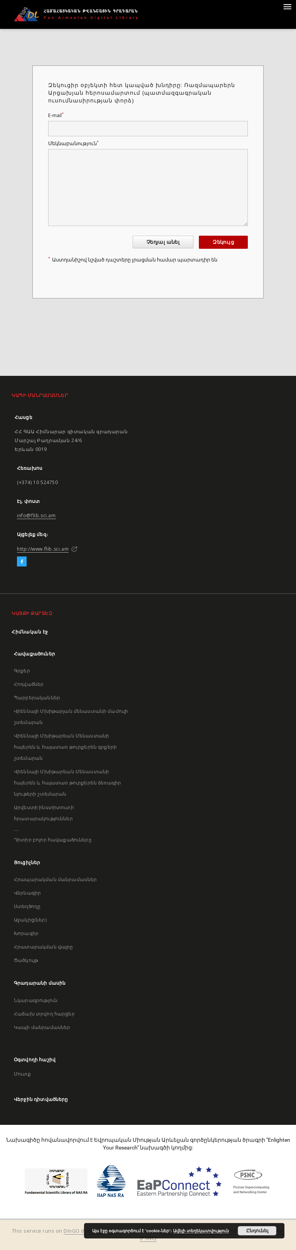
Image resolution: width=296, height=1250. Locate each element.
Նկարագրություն (35, 1000)
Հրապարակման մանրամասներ (55, 879)
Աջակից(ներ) (30, 920)
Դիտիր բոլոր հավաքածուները (53, 839)
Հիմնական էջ (30, 631)
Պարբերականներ (37, 697)
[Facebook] (22, 561)
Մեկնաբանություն (73, 143)
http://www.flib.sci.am (43, 549)
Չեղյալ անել (163, 242)
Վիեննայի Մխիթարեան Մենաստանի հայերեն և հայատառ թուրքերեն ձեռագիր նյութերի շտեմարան (67, 782)
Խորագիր (26, 933)
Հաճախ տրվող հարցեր (44, 1013)
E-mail (56, 115)
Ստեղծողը (27, 906)
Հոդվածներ (29, 684)
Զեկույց (223, 242)
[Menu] (287, 6)
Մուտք (22, 1074)
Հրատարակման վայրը (43, 946)
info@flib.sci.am (36, 515)
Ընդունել (257, 1230)
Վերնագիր (27, 893)
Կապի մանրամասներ (42, 1027)
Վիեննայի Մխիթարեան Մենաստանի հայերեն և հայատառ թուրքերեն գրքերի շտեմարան (65, 746)
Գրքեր (22, 670)
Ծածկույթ (26, 960)
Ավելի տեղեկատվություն (201, 1230)
